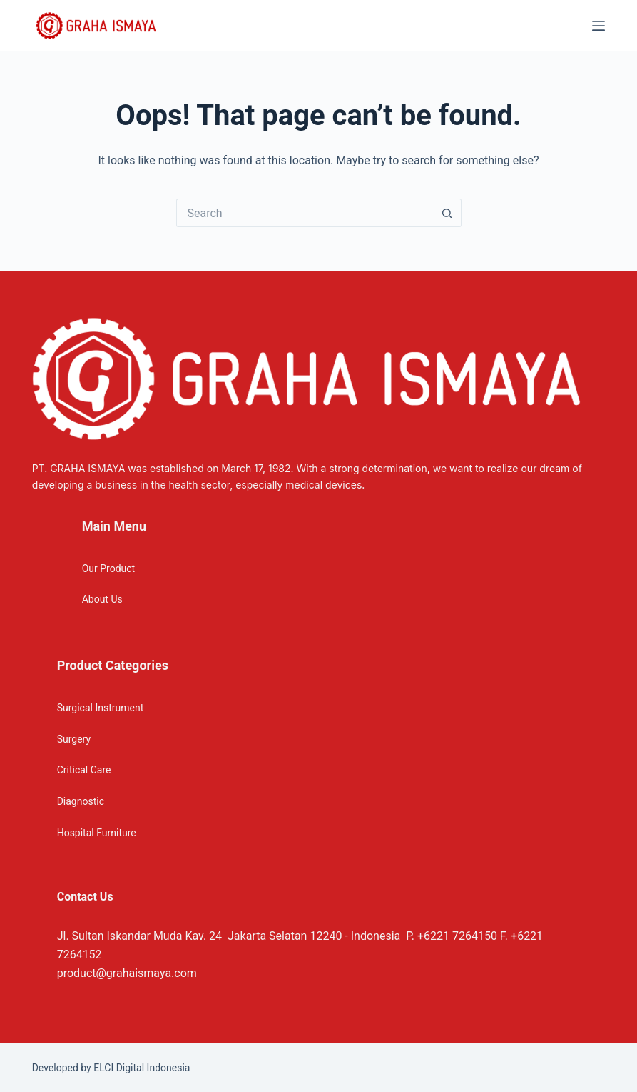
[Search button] (447, 213)
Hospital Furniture (96, 832)
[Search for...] (304, 213)
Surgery (74, 739)
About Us (102, 599)
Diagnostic (80, 801)
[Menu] (598, 25)
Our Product (109, 568)
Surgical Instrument (100, 707)
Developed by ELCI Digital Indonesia (111, 1067)
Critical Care (84, 770)
